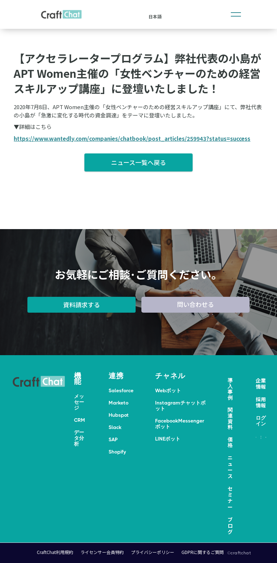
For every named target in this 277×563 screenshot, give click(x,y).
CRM (79, 420)
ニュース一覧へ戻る (138, 162)
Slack (115, 427)
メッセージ (79, 402)
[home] (61, 14)
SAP (113, 439)
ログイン (261, 420)
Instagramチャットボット (180, 405)
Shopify (117, 452)
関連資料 (230, 418)
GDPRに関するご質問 (202, 552)
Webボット (168, 390)
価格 (230, 442)
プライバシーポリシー (152, 552)
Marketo (118, 403)
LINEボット (167, 439)
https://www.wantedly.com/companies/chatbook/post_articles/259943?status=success (132, 138)
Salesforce (121, 390)
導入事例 (230, 389)
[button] (236, 14)
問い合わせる (195, 304)
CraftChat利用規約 (55, 552)
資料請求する (81, 304)
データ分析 (79, 438)
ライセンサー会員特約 (102, 552)
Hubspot (119, 415)
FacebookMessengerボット (179, 423)
